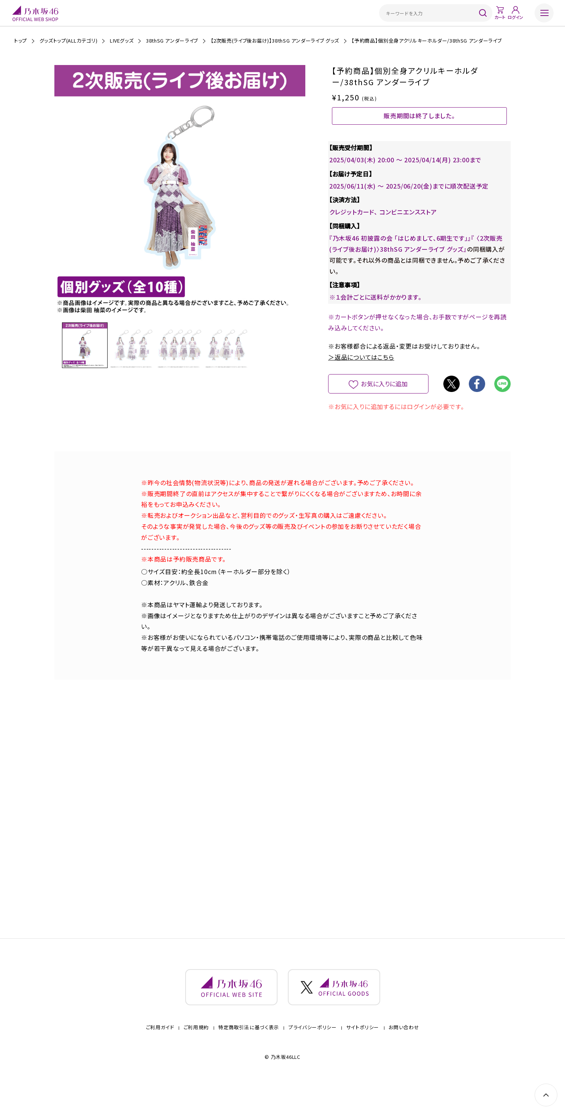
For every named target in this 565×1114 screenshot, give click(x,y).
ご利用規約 (196, 1051)
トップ (20, 40)
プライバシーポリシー (312, 1051)
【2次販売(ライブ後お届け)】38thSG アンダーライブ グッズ (275, 40)
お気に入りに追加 (384, 397)
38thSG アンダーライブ (172, 40)
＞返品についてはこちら (361, 370)
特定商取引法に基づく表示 (248, 1051)
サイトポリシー (362, 1051)
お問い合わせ (404, 1051)
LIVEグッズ (122, 40)
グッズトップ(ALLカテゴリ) (69, 40)
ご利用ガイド (160, 1051)
